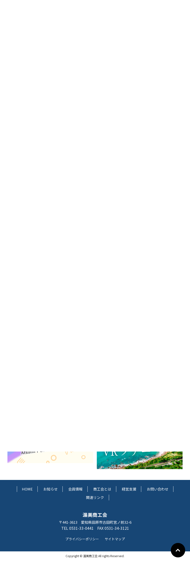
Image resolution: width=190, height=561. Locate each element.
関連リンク (95, 497)
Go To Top (178, 550)
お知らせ (50, 488)
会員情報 (75, 488)
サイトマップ (115, 538)
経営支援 (129, 488)
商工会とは (102, 488)
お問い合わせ (157, 488)
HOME (27, 488)
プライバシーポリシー (82, 538)
